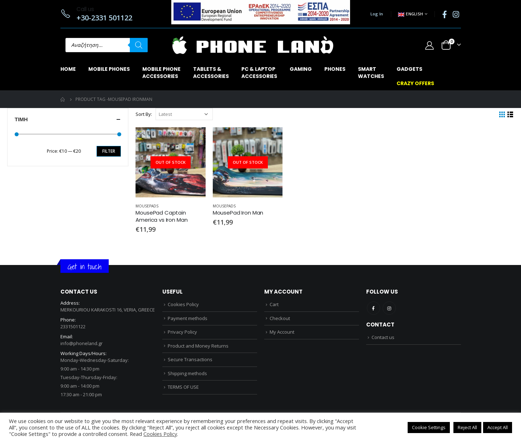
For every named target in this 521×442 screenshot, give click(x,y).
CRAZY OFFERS (415, 83)
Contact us (383, 337)
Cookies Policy (183, 304)
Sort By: (144, 114)
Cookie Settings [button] (429, 427)
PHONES (334, 69)
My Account (282, 332)
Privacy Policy (182, 332)
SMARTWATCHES (371, 72)
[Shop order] (184, 114)
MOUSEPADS (147, 205)
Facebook (373, 308)
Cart (274, 304)
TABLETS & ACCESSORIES (211, 72)
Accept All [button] (497, 427)
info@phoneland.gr (81, 343)
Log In (376, 13)
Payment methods (187, 318)
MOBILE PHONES (109, 69)
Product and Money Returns (198, 346)
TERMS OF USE (183, 387)
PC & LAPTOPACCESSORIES (259, 72)
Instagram (389, 308)
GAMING (301, 69)
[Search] (139, 45)
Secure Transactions (190, 359)
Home (68, 69)
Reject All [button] (467, 427)
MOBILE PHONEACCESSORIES (161, 72)
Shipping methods (187, 373)
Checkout (280, 318)
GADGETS (409, 69)
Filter (108, 151)
